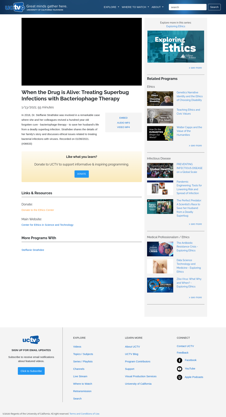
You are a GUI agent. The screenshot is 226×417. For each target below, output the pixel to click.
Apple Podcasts (194, 376)
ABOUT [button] (157, 6)
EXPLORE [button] (110, 6)
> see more (195, 67)
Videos (77, 346)
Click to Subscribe (31, 370)
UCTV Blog (131, 353)
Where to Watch (82, 383)
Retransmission (82, 391)
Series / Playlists (83, 361)
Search (214, 6)
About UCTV (132, 346)
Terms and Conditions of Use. (84, 413)
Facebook (191, 359)
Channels (78, 368)
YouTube (190, 368)
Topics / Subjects (83, 353)
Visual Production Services (140, 376)
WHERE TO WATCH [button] (134, 6)
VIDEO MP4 (123, 127)
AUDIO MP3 (123, 122)
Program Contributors (137, 361)
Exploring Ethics (175, 26)
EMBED (123, 117)
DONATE (81, 174)
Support (129, 368)
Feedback (183, 352)
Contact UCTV (185, 346)
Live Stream (80, 376)
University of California (138, 383)
